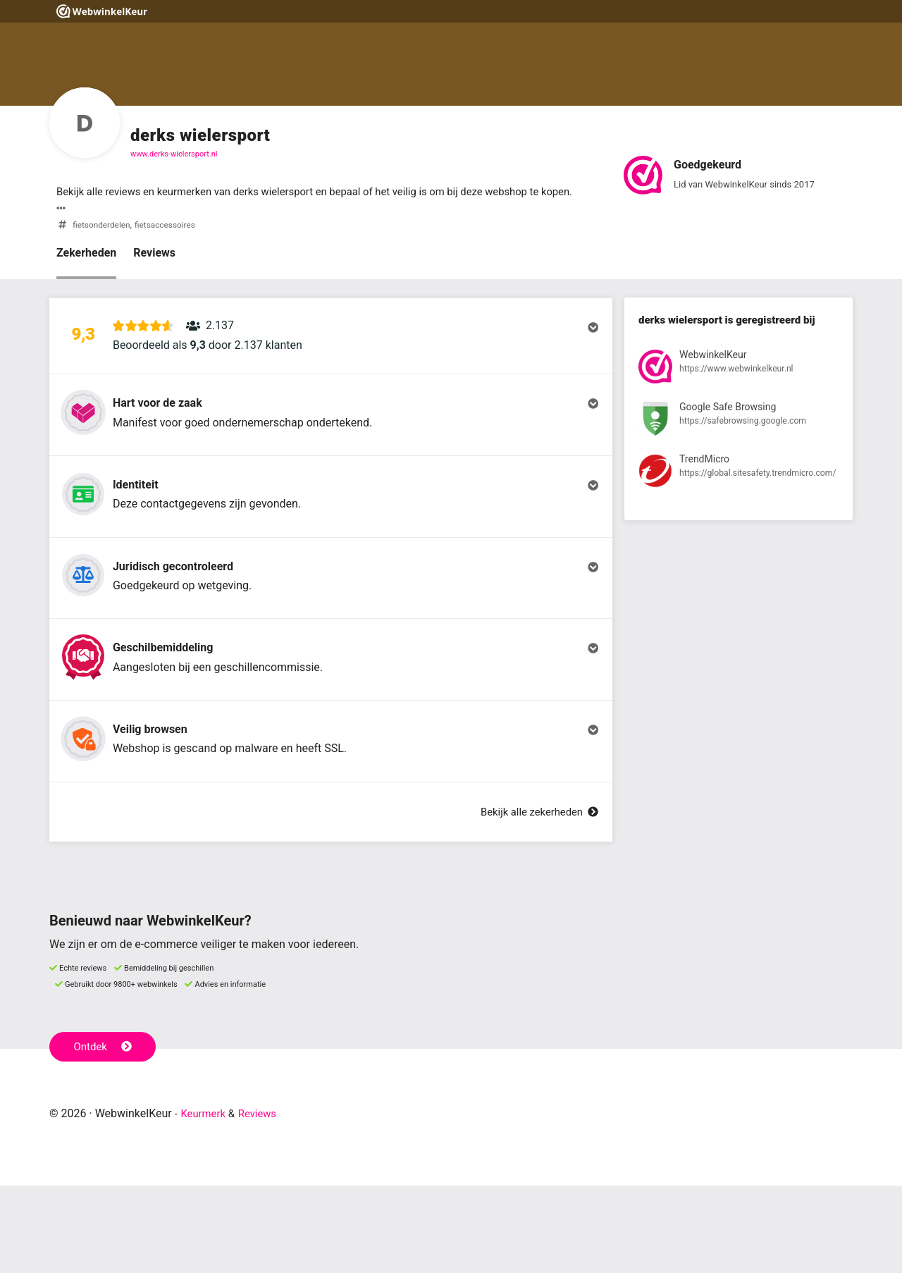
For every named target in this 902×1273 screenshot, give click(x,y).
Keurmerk (205, 1200)
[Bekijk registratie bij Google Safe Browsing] (738, 440)
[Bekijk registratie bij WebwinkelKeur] (738, 387)
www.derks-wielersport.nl (173, 154)
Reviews (154, 271)
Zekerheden (86, 271)
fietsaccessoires (172, 243)
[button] (330, 360)
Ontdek (104, 1133)
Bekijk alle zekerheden (534, 899)
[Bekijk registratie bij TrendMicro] (738, 493)
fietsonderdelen (104, 243)
